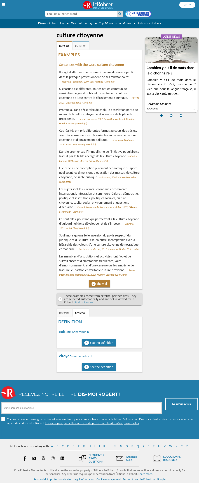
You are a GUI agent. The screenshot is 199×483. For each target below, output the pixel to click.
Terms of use (130, 479)
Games (125, 23)
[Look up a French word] (120, 14)
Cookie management (109, 479)
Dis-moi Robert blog (49, 23)
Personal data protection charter (53, 479)
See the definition (101, 343)
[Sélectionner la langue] (187, 5)
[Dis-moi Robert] (138, 14)
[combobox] (81, 14)
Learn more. (146, 474)
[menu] (3, 4)
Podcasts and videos (150, 23)
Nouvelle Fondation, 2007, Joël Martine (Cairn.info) (88, 81)
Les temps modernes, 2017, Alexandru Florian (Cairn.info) (109, 249)
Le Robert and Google (152, 479)
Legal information (84, 479)
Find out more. (84, 302)
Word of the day (79, 23)
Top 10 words (105, 23)
